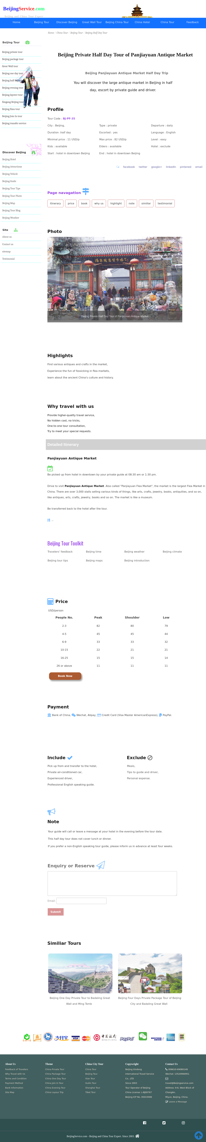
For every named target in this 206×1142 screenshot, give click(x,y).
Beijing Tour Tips (11, 188)
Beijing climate (172, 551)
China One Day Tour (55, 1078)
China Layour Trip (54, 1092)
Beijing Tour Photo (12, 195)
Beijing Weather (10, 217)
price (71, 203)
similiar (146, 203)
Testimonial (8, 258)
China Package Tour (55, 1074)
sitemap (6, 251)
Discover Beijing (66, 22)
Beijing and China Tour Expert (24, 16)
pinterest (185, 166)
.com (39, 8)
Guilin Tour (90, 1083)
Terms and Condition (16, 1078)
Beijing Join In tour (12, 116)
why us (98, 203)
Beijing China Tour (117, 22)
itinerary (55, 203)
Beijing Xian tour (11, 109)
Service (26, 8)
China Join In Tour (54, 1083)
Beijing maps (94, 560)
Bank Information (14, 1088)
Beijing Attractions (12, 166)
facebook (129, 166)
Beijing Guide (9, 181)
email (198, 166)
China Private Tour (54, 1069)
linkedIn (171, 166)
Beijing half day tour (13, 80)
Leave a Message (178, 1101)
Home (16, 22)
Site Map (9, 1092)
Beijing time (93, 551)
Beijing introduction (137, 560)
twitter (143, 166)
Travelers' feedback (60, 551)
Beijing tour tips (58, 560)
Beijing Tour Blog (11, 210)
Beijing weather (134, 551)
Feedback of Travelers (16, 1069)
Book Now (65, 676)
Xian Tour (90, 1078)
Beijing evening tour (12, 87)
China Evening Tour (55, 1088)
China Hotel (142, 22)
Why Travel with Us (15, 1074)
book (84, 203)
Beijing (11, 8)
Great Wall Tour (92, 22)
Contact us (7, 244)
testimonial (165, 203)
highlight (116, 203)
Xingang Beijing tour (13, 102)
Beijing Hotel (9, 159)
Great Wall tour (10, 66)
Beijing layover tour (12, 94)
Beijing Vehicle (10, 173)
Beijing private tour (12, 52)
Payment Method (14, 1083)
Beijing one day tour (12, 73)
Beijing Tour (41, 22)
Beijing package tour (13, 59)
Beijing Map (8, 203)
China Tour (167, 22)
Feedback (192, 22)
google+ (156, 166)
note (132, 203)
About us (7, 236)
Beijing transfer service (14, 123)
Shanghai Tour (92, 1088)
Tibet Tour (90, 1092)
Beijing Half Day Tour (96, 32)
